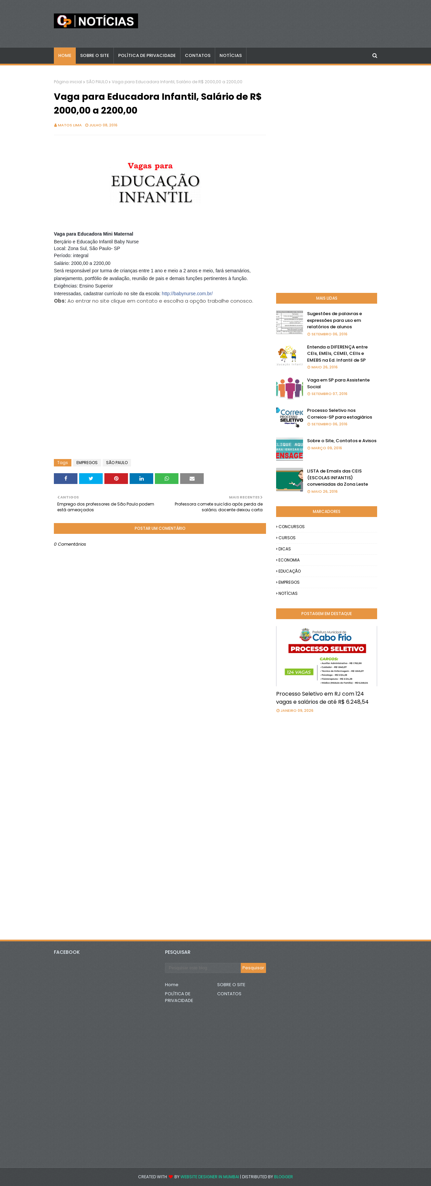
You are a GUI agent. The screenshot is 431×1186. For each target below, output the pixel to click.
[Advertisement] (108, 339)
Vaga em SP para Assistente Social (338, 383)
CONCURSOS (291, 526)
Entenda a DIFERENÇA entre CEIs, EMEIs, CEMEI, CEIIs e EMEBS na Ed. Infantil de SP (337, 353)
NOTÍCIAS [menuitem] (231, 55)
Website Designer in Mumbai (209, 1177)
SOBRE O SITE (231, 984)
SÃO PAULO (97, 82)
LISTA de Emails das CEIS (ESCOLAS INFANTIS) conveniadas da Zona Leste (337, 477)
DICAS (284, 549)
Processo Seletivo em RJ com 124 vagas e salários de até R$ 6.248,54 (322, 698)
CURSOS (287, 538)
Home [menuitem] (64, 55)
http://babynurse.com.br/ (187, 293)
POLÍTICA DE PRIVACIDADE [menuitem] (147, 55)
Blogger (283, 1177)
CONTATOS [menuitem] (197, 55)
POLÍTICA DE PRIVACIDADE (179, 997)
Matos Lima (70, 125)
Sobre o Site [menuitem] (94, 55)
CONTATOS (229, 994)
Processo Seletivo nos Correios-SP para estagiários (339, 413)
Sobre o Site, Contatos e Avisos (341, 440)
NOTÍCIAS (288, 593)
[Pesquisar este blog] (203, 968)
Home (171, 984)
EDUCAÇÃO (289, 571)
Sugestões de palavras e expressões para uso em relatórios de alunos (334, 320)
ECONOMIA (289, 560)
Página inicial (68, 82)
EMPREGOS (87, 462)
